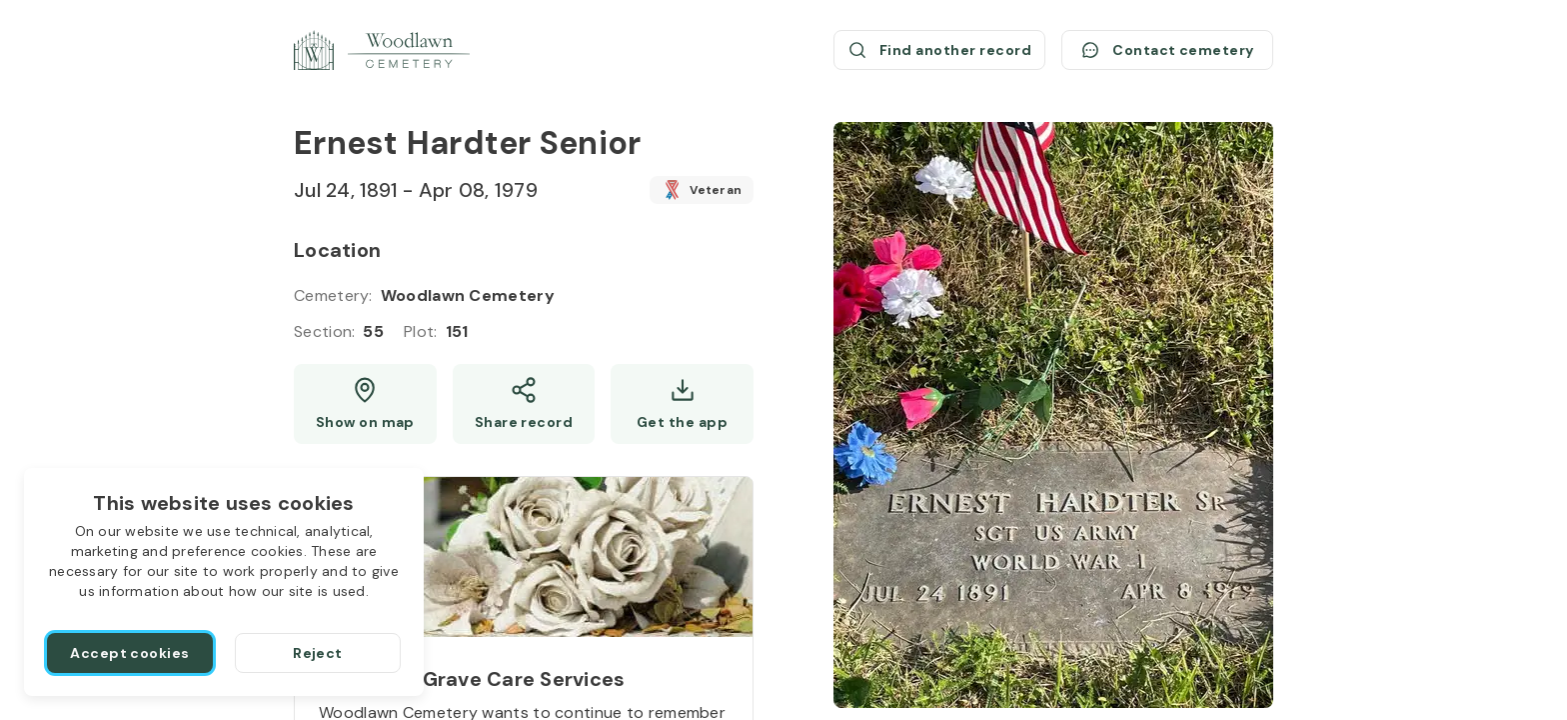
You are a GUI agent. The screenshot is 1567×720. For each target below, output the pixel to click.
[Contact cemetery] (1167, 50)
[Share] (524, 404)
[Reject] (318, 653)
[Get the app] (682, 404)
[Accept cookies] (130, 653)
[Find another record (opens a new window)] (939, 50)
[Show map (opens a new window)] (365, 404)
